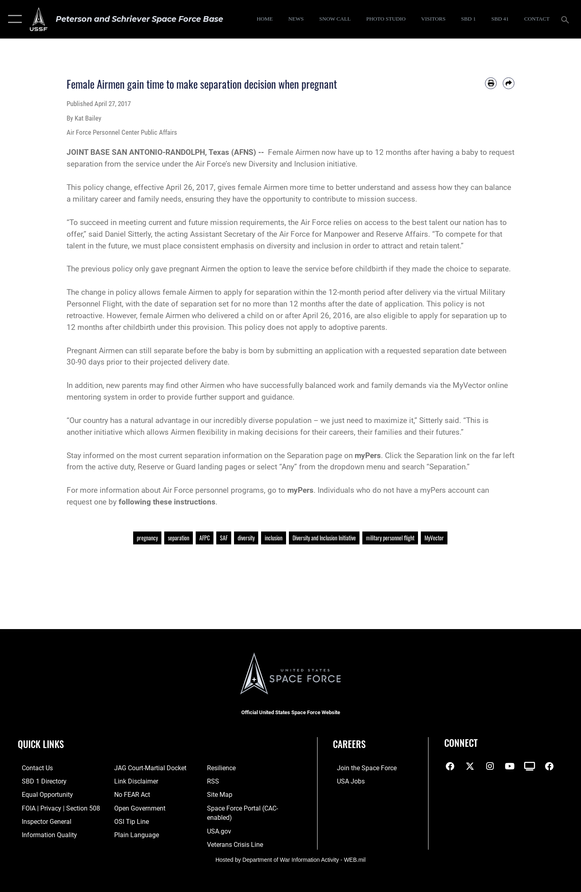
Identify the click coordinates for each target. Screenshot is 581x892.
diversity (246, 538)
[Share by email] (508, 83)
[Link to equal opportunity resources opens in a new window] (42, 794)
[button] (13, 19)
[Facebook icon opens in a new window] (450, 766)
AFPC (204, 538)
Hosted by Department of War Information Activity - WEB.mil (290, 858)
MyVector (434, 538)
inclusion (273, 538)
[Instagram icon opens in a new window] (490, 766)
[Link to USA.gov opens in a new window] (219, 830)
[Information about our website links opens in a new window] (134, 781)
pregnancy (147, 538)
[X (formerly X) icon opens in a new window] (470, 766)
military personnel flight (390, 538)
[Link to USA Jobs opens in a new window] (346, 781)
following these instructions (167, 501)
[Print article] (491, 83)
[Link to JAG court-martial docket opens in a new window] (147, 767)
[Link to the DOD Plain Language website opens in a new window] (133, 834)
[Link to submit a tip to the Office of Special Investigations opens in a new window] (129, 820)
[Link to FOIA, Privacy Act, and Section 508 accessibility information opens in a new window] (55, 807)
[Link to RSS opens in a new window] (213, 781)
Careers (349, 744)
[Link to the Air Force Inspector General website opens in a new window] (41, 820)
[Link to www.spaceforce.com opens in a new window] (361, 767)
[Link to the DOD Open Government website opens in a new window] (137, 807)
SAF (224, 538)
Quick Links (41, 744)
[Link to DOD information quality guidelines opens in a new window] (43, 834)
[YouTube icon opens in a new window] (510, 766)
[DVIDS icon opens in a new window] (530, 766)
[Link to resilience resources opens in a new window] (222, 767)
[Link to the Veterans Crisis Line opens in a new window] (235, 843)
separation (178, 538)
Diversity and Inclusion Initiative (324, 538)
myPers (368, 455)
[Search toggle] (566, 19)
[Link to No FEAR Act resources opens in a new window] (130, 794)
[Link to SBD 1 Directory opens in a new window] (39, 781)
